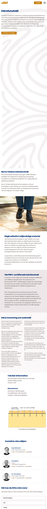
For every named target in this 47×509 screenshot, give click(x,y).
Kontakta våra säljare (9, 33)
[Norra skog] (4, 3)
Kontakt (38, 3)
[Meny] (45, 3)
